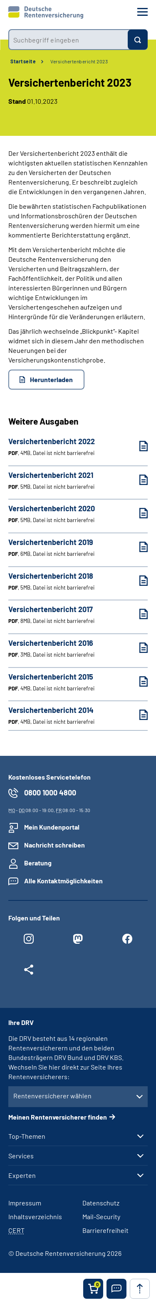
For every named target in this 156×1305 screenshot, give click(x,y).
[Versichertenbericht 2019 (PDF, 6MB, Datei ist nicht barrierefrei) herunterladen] (137, 547)
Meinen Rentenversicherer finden (57, 1117)
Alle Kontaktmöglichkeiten (63, 881)
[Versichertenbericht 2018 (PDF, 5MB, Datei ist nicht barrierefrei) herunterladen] (137, 580)
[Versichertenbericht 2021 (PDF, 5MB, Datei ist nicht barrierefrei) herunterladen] (137, 480)
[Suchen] (138, 40)
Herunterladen (51, 379)
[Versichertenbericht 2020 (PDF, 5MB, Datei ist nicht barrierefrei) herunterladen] (137, 513)
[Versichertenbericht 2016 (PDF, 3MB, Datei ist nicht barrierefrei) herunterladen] (137, 647)
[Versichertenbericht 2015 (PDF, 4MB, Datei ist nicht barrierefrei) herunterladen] (137, 681)
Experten (22, 1175)
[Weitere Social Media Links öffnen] (28, 972)
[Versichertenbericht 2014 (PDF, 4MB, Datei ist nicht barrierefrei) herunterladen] (137, 715)
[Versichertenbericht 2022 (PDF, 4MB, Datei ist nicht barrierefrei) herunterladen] (137, 446)
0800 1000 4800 (50, 792)
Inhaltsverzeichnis (35, 1216)
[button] (116, 1289)
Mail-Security (101, 1216)
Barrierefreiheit (105, 1230)
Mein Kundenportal (51, 827)
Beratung (38, 863)
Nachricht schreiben (54, 845)
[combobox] (68, 39)
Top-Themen (26, 1136)
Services (21, 1155)
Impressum (24, 1203)
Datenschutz (100, 1203)
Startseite (23, 61)
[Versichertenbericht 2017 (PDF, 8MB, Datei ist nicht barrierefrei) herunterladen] (137, 614)
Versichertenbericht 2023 (79, 61)
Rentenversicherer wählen (52, 1096)
